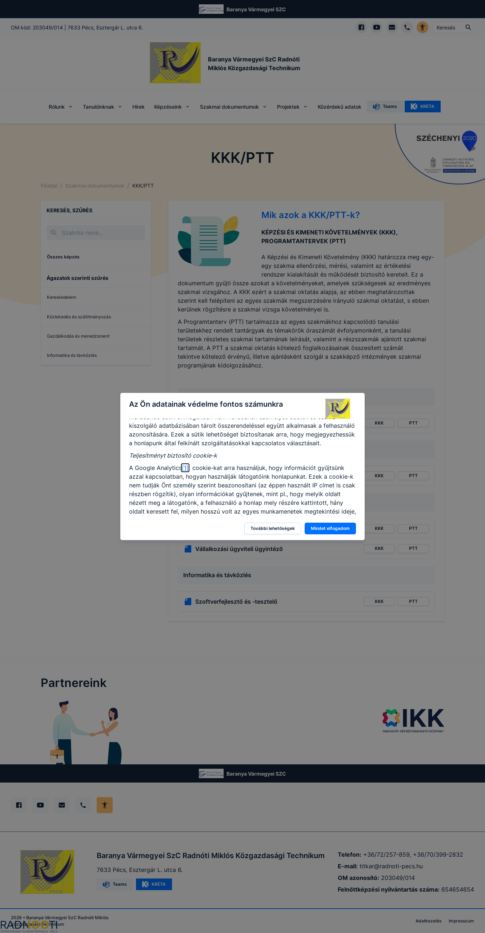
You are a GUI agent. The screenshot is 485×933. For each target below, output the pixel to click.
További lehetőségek (272, 528)
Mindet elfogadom (330, 528)
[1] (185, 467)
